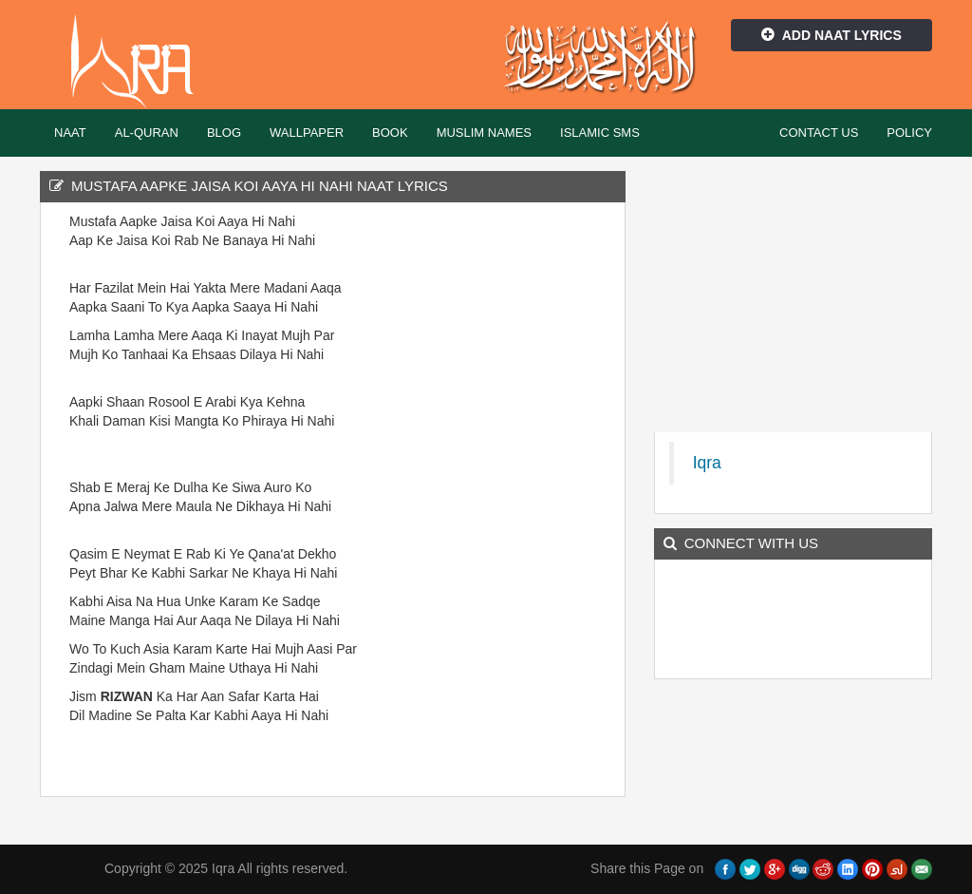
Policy (909, 132)
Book (390, 132)
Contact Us (818, 132)
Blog (224, 132)
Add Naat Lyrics (831, 35)
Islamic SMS (600, 132)
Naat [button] (70, 132)
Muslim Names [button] (484, 132)
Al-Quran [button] (146, 132)
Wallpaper (307, 132)
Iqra (141, 61)
